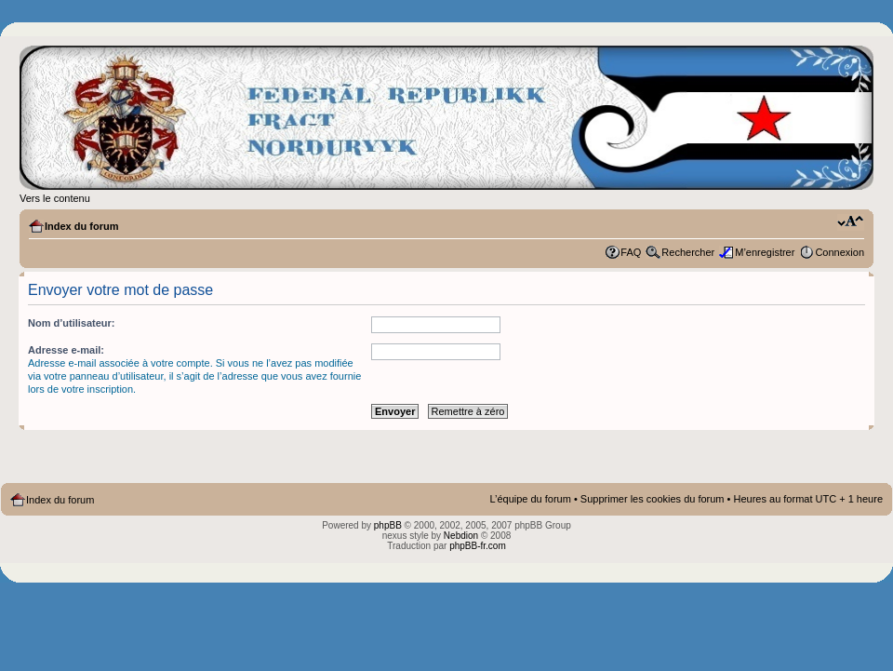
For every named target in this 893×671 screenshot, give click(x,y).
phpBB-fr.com (477, 546)
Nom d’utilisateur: (71, 323)
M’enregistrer (764, 252)
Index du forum (81, 226)
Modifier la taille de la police (850, 222)
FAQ (630, 252)
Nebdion (461, 535)
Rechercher (687, 252)
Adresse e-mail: (66, 350)
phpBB (388, 525)
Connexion (839, 252)
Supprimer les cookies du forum (652, 498)
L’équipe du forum (529, 498)
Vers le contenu (55, 198)
